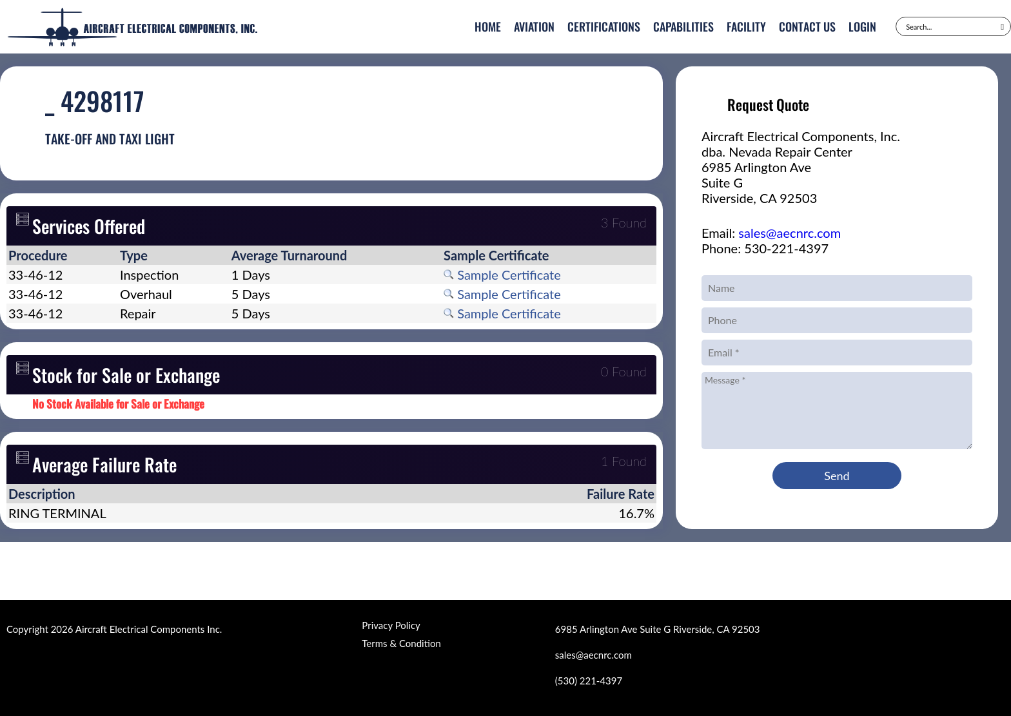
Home (488, 26)
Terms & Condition (401, 643)
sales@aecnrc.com (789, 232)
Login (862, 26)
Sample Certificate (502, 274)
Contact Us (807, 26)
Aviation (534, 26)
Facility (746, 26)
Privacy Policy (391, 625)
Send (836, 476)
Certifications (603, 26)
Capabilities (683, 26)
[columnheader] (62, 255)
